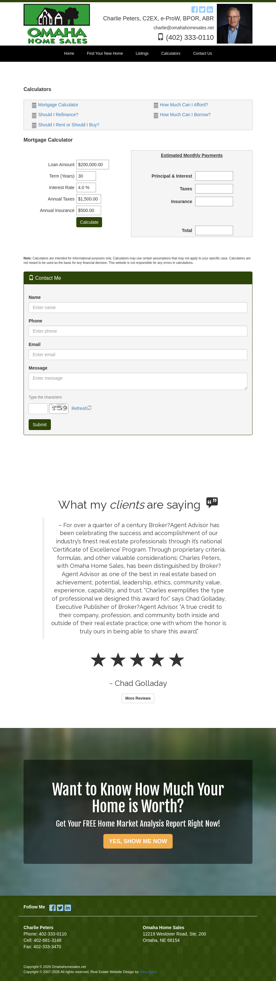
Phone (35, 320)
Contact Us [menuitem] (202, 53)
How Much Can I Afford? (181, 104)
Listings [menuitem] (142, 53)
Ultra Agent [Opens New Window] (148, 972)
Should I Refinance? (55, 114)
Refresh (79, 408)
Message (38, 368)
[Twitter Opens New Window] (202, 8)
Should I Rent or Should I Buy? (65, 124)
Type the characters (45, 397)
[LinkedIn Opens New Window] (210, 8)
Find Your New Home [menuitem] (105, 53)
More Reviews (138, 698)
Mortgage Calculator (55, 104)
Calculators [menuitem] (170, 53)
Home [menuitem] (69, 53)
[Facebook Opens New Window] (194, 8)
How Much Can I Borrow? (182, 114)
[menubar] (137, 54)
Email (34, 344)
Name (35, 297)
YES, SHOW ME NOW (138, 841)
